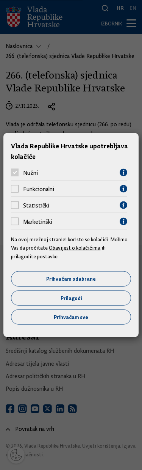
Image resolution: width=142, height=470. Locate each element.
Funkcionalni (38, 188)
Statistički (36, 205)
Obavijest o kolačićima (74, 248)
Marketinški (37, 221)
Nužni (30, 172)
